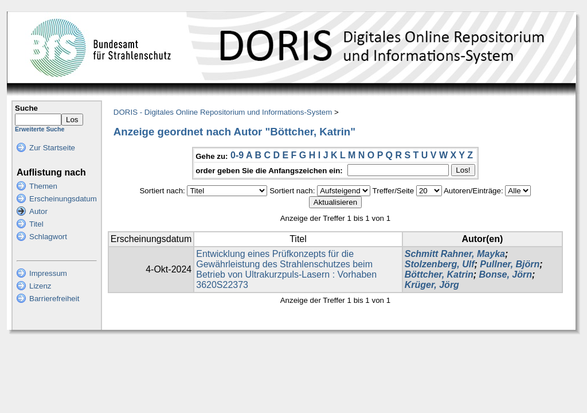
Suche (26, 108)
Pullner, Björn (509, 264)
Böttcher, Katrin (439, 274)
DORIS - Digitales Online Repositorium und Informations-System (223, 112)
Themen (43, 186)
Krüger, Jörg (432, 285)
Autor (38, 211)
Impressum (48, 273)
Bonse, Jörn (505, 274)
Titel (36, 224)
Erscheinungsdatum (63, 198)
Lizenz (40, 286)
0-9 (237, 155)
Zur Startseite (52, 147)
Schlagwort (48, 236)
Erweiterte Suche (39, 129)
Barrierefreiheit (54, 298)
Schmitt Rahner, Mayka (455, 254)
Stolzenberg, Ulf (440, 264)
